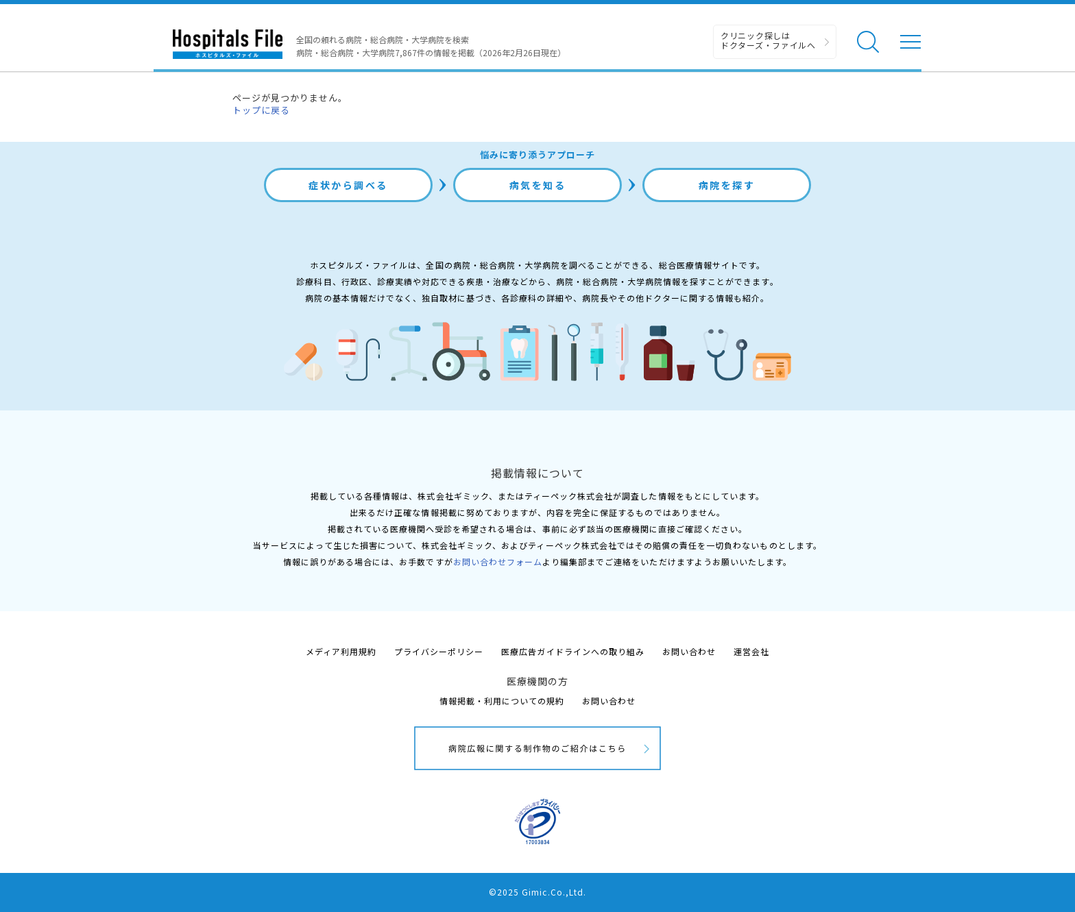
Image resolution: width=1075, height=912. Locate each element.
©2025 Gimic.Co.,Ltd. (537, 892)
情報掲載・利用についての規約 (502, 700)
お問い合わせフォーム (497, 561)
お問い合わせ (689, 651)
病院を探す (727, 185)
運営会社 (751, 651)
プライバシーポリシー (438, 651)
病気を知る (537, 185)
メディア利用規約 (341, 651)
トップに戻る (261, 109)
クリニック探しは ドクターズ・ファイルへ (768, 40)
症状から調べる (348, 185)
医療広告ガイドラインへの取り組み (572, 651)
